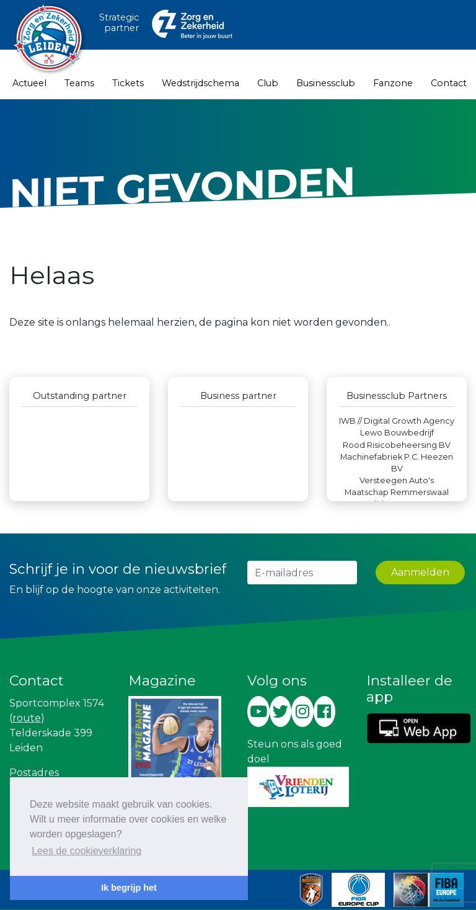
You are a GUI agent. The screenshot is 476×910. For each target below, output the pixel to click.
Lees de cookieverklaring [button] (86, 850)
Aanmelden (420, 572)
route (26, 718)
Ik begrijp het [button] (129, 888)
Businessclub (325, 83)
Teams (79, 83)
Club (267, 83)
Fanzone (393, 83)
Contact (449, 83)
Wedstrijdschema (200, 83)
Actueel (29, 83)
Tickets (128, 83)
